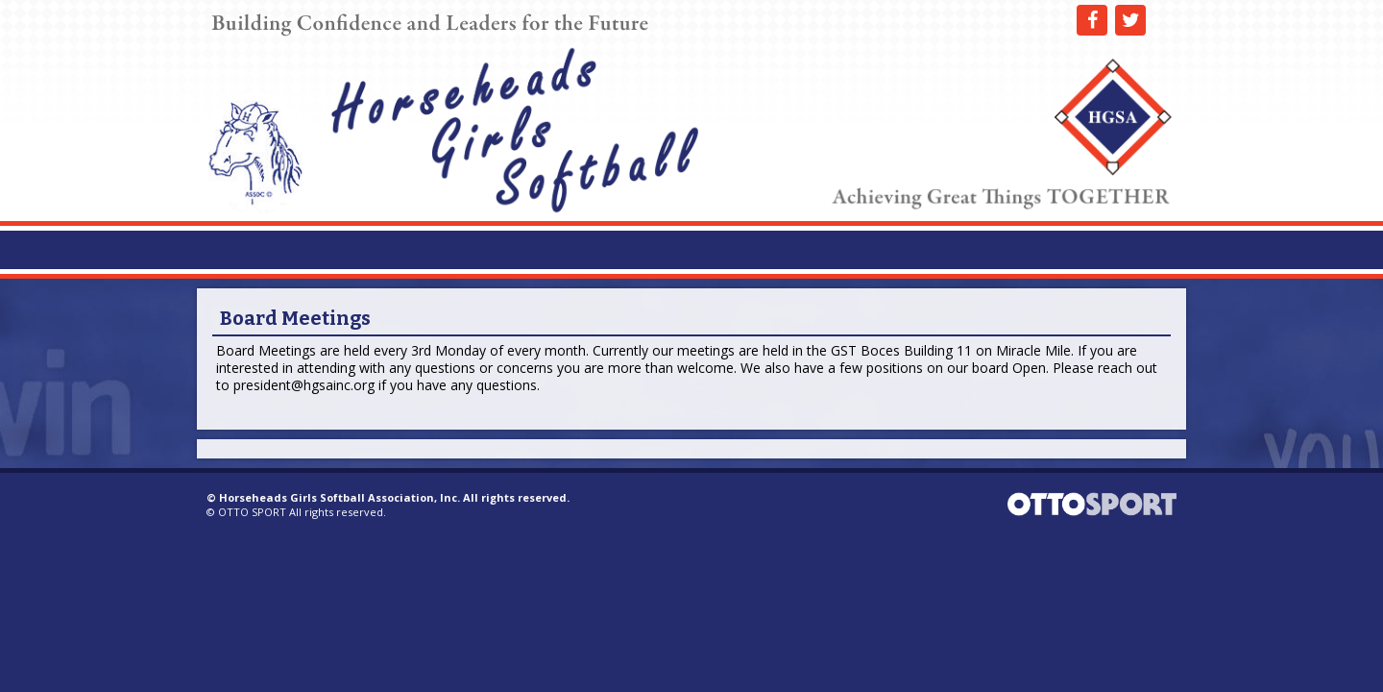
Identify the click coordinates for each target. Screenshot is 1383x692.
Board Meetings (295, 318)
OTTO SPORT (252, 512)
